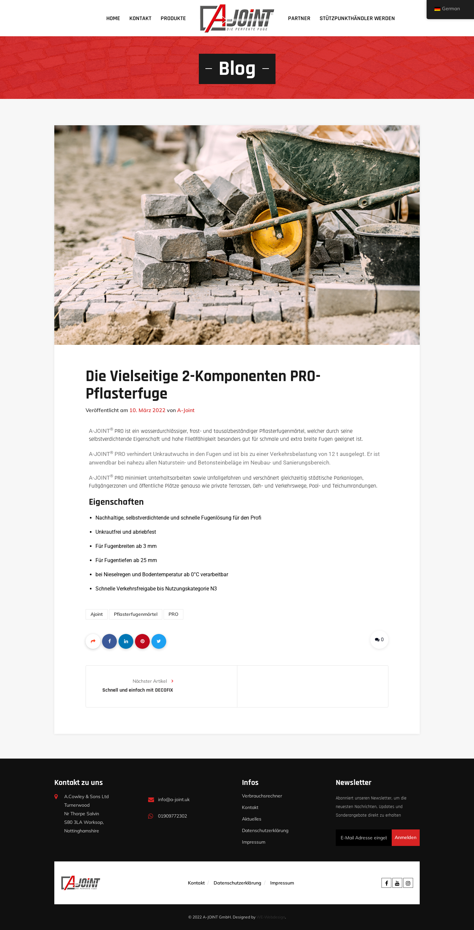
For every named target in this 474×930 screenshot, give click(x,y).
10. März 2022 (147, 410)
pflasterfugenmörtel (135, 614)
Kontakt (140, 18)
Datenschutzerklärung (265, 830)
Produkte (173, 18)
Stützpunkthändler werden (357, 18)
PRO (173, 614)
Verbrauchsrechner (262, 796)
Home (113, 18)
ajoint (97, 614)
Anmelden (405, 837)
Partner (299, 18)
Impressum (253, 842)
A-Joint (186, 410)
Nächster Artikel (153, 681)
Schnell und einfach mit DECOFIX (137, 690)
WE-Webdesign (270, 917)
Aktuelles (251, 819)
